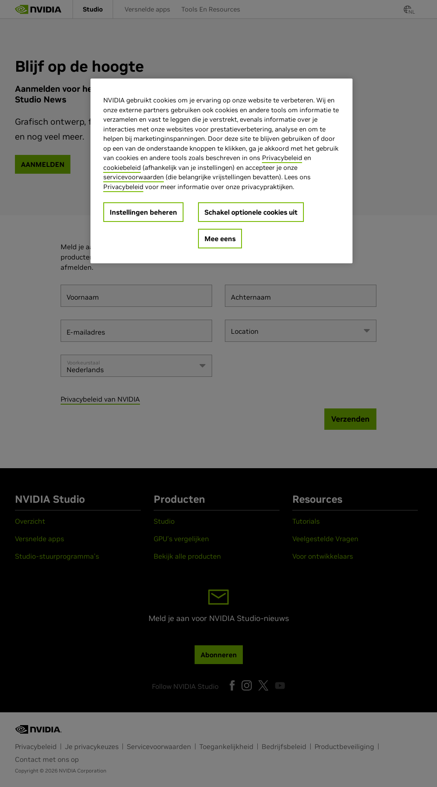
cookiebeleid (122, 167)
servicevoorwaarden (133, 177)
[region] (221, 171)
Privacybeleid (282, 158)
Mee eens (220, 238)
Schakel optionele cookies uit (250, 212)
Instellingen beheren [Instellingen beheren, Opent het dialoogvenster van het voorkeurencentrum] (143, 212)
